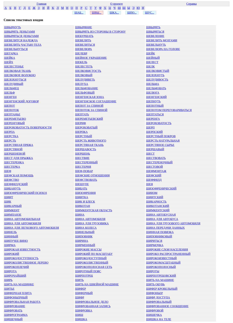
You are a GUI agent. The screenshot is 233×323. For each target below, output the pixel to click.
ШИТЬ (79, 280)
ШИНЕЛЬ (10, 232)
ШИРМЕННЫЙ (85, 245)
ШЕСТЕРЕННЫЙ (86, 162)
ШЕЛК (150, 66)
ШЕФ (7, 171)
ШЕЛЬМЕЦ (11, 88)
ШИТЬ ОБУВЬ (155, 284)
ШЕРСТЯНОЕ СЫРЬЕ (160, 145)
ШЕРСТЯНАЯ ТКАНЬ (89, 145)
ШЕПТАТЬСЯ (155, 114)
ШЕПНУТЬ (153, 101)
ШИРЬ (8, 280)
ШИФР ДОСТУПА (158, 297)
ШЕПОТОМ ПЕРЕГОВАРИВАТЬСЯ (169, 110)
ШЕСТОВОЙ (154, 166)
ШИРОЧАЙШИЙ (15, 275)
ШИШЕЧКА (154, 314)
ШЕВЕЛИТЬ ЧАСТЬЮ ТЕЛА (23, 44)
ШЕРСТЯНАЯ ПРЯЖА (18, 145)
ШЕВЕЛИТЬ (83, 40)
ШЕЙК (150, 53)
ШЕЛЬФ (9, 92)
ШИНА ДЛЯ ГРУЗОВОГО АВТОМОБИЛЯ (173, 223)
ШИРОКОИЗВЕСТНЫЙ (161, 258)
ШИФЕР (80, 288)
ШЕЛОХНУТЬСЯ (15, 79)
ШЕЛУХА (81, 84)
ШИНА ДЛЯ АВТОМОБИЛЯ (22, 223)
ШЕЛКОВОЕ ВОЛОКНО (19, 75)
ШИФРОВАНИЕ (14, 306)
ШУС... (149, 12)
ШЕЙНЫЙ (153, 57)
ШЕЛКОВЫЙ (83, 75)
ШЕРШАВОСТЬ (85, 149)
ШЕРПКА (81, 131)
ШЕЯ (149, 184)
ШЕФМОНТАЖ (156, 171)
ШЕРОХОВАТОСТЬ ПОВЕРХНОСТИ (28, 127)
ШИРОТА (10, 271)
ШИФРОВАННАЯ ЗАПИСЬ (92, 306)
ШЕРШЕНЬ (82, 153)
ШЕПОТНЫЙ (155, 105)
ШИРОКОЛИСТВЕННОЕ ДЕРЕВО (26, 262)
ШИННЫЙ (11, 236)
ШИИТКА (81, 197)
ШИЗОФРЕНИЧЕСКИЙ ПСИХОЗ (25, 192)
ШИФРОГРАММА (16, 314)
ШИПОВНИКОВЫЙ (159, 236)
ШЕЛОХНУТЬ (155, 75)
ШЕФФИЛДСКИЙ (16, 184)
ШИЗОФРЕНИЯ (85, 192)
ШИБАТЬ (81, 188)
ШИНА (79, 214)
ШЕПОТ (9, 105)
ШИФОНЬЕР (154, 293)
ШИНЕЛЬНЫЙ (84, 232)
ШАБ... (78, 12)
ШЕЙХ (8, 62)
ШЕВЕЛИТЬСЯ (85, 44)
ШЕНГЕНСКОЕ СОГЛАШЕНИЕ (95, 101)
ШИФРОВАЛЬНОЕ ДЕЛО (91, 301)
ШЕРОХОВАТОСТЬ (158, 123)
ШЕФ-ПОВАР (84, 171)
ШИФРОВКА (83, 310)
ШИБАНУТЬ (12, 188)
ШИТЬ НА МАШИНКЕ (19, 284)
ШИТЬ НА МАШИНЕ (160, 280)
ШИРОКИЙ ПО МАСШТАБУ (94, 253)
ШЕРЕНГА (153, 118)
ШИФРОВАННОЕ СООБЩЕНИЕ (167, 306)
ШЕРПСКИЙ (154, 131)
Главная (41, 3)
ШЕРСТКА (11, 136)
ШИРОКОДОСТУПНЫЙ (90, 258)
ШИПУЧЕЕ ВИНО (16, 240)
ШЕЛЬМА (152, 84)
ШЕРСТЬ (10, 140)
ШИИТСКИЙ (154, 197)
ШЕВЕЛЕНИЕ (155, 36)
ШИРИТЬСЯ (154, 240)
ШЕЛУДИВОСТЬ (157, 79)
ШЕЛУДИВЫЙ (13, 84)
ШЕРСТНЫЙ (83, 136)
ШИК (7, 201)
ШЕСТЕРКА (12, 166)
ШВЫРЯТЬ (153, 27)
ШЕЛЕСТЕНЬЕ (14, 66)
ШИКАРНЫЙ (13, 206)
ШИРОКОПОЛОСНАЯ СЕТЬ (93, 267)
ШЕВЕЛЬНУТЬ (156, 44)
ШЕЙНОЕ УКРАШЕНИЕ (91, 57)
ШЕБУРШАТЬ (84, 36)
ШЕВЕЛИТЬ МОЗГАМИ (161, 40)
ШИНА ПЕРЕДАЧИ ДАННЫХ (165, 227)
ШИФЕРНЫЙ (84, 293)
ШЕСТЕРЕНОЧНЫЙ (159, 162)
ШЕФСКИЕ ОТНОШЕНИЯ (92, 175)
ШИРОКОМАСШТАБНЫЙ (163, 262)
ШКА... (114, 12)
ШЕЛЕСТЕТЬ (84, 66)
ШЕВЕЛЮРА (83, 49)
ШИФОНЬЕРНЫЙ (16, 297)
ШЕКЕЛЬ (81, 62)
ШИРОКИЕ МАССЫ (88, 249)
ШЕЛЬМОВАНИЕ (86, 88)
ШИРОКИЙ (11, 253)
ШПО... (132, 12)
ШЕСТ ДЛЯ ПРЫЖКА (18, 158)
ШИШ (79, 314)
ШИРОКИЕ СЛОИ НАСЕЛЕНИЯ (167, 249)
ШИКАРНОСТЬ (156, 201)
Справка (191, 3)
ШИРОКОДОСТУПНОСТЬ (21, 258)
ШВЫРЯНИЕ (83, 27)
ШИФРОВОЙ (154, 310)
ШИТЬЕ (9, 288)
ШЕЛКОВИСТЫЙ (157, 70)
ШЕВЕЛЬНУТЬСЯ (16, 49)
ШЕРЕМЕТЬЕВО (15, 118)
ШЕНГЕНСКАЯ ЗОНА (89, 97)
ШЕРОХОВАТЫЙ (86, 127)
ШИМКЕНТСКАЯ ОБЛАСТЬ (93, 210)
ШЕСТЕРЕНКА (14, 162)
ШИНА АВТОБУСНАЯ (161, 214)
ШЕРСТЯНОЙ (13, 149)
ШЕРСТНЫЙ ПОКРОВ (161, 136)
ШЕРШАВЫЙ (155, 149)
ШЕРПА (9, 131)
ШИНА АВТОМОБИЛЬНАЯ (22, 219)
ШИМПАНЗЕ (12, 214)
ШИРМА (9, 245)
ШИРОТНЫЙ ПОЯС (88, 271)
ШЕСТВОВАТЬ (156, 158)
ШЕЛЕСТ (152, 62)
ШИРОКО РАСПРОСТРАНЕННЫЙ (168, 253)
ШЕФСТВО (11, 179)
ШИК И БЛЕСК (85, 201)
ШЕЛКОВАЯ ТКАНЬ (17, 70)
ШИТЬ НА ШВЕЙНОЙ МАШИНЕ (97, 284)
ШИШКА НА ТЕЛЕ (158, 319)
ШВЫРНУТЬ (12, 27)
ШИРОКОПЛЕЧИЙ (16, 267)
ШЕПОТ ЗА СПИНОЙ (89, 105)
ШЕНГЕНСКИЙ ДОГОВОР (21, 101)
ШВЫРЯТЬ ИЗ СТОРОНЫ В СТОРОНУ (100, 31)
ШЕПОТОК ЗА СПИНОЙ (91, 110)
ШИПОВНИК (83, 236)
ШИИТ (8, 197)
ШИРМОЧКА (154, 245)
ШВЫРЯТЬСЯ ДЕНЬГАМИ (21, 36)
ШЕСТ (150, 153)
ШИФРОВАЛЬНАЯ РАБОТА (22, 301)
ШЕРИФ (80, 123)
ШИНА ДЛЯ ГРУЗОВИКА (92, 223)
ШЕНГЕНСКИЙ (156, 97)
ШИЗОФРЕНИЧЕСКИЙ (161, 188)
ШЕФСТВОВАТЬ (86, 179)
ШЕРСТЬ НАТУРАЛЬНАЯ (163, 140)
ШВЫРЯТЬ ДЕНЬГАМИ (19, 31)
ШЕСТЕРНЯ (83, 166)
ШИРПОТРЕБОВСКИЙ (161, 275)
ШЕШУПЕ (82, 184)
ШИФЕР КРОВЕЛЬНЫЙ (161, 288)
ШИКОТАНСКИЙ (157, 206)
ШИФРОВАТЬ (13, 310)
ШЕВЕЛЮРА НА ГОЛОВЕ (163, 49)
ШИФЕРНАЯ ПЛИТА (18, 293)
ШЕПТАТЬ (82, 114)
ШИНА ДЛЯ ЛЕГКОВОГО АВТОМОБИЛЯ (31, 227)
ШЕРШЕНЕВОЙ (14, 153)
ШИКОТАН (82, 206)
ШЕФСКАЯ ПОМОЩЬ (18, 175)
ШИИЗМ (151, 192)
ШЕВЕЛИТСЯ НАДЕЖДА (21, 40)
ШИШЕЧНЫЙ (13, 319)
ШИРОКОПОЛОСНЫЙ (161, 267)
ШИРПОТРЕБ (84, 275)
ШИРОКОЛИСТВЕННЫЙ (91, 262)
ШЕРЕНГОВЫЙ (14, 123)
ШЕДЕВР (81, 53)
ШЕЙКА (9, 57)
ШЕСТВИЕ (82, 158)
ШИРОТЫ (152, 271)
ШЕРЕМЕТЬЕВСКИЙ (89, 118)
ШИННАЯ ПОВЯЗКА (160, 232)
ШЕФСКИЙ (153, 175)
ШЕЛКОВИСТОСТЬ (88, 70)
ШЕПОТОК (11, 110)
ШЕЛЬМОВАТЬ (156, 88)
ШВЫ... (96, 12)
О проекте (116, 3)
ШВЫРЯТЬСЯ (155, 31)
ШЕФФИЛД (154, 179)
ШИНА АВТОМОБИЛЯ (90, 219)
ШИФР (79, 297)
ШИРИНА (81, 240)
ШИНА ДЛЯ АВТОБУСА (162, 219)
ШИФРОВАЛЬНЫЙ (158, 301)
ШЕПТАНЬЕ (12, 114)
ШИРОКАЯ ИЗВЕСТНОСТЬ (22, 249)
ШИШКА (81, 319)
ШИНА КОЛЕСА (86, 227)
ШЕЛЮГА (152, 92)
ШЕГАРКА (11, 53)
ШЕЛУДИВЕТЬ (85, 79)
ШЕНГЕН (10, 97)
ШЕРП (150, 127)
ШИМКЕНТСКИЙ (157, 210)
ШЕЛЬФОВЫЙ (84, 92)
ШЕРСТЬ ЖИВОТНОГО (90, 140)
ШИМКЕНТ (11, 210)
